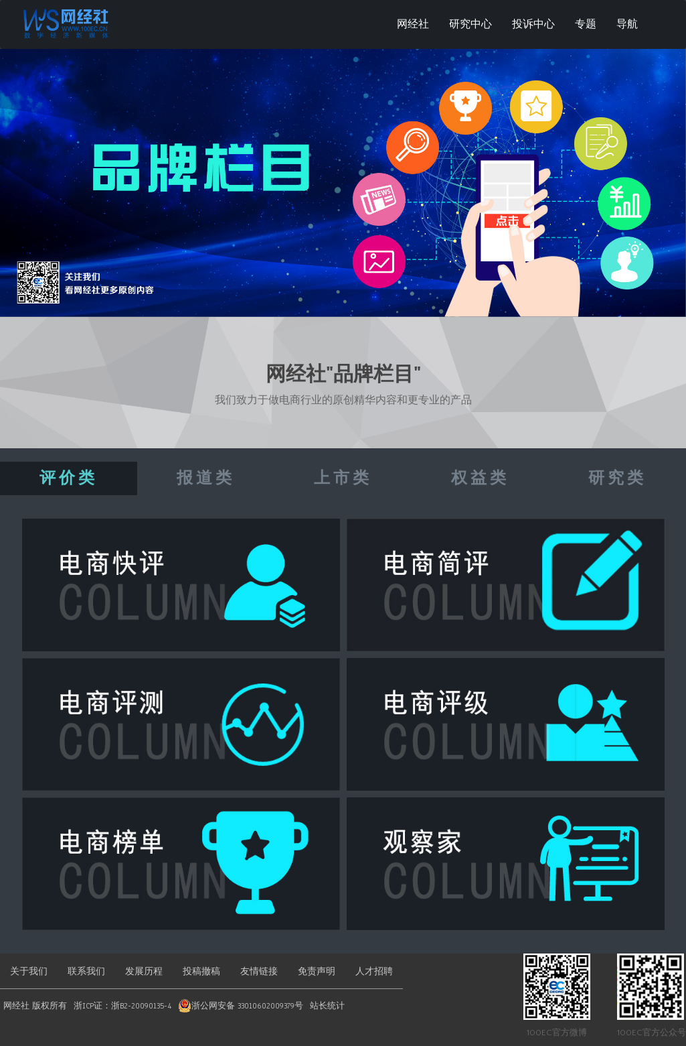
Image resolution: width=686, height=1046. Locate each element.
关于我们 (29, 972)
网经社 (413, 24)
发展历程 (144, 972)
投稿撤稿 (201, 972)
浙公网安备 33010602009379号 (247, 1005)
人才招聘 (374, 972)
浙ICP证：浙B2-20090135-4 (122, 1005)
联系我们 (86, 972)
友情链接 (259, 972)
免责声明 (316, 972)
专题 (585, 24)
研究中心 (470, 24)
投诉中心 (533, 24)
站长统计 (327, 1005)
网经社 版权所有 (35, 1005)
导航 (627, 24)
